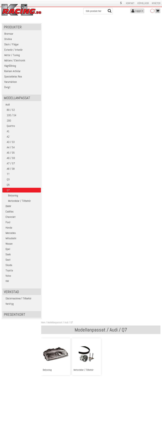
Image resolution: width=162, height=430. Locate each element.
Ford (6, 222)
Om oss (85, 404)
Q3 (6, 179)
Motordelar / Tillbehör (17, 201)
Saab (7, 254)
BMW (7, 206)
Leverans (45, 410)
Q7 (72, 25)
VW (6, 281)
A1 (6, 131)
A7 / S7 (9, 163)
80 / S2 (9, 110)
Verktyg (8, 304)
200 (7, 121)
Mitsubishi (9, 238)
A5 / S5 (9, 153)
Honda (7, 228)
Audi (6, 105)
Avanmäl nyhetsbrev (11, 420)
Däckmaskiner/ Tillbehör (17, 298)
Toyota (8, 270)
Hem (44, 25)
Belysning (10, 196)
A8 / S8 (9, 169)
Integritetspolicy (49, 417)
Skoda (7, 265)
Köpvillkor (143, 3)
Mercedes (9, 233)
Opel (6, 249)
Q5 (6, 185)
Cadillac (8, 212)
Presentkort (14, 314)
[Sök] (98, 11)
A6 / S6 (9, 158)
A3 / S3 (9, 142)
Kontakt (130, 3)
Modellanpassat (55, 25)
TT (6, 174)
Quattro (9, 126)
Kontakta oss (47, 404)
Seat (7, 260)
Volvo (7, 276)
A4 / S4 (9, 147)
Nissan (8, 244)
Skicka (156, 381)
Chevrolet (9, 217)
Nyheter (156, 3)
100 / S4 (9, 115)
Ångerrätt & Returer (50, 414)
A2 (6, 137)
